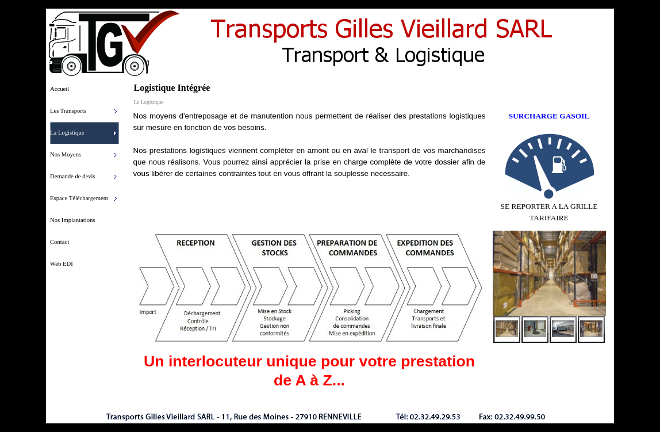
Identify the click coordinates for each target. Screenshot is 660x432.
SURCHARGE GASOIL (549, 116)
